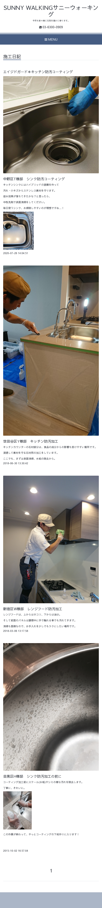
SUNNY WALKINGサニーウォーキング (51, 10)
